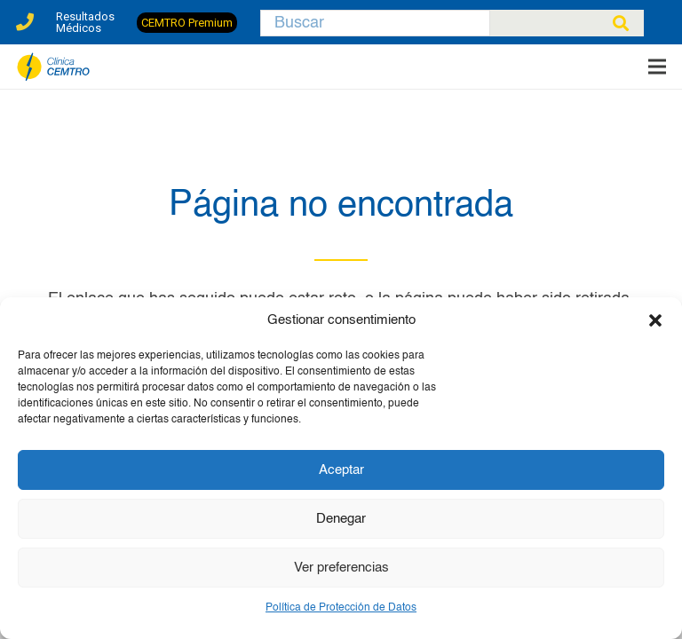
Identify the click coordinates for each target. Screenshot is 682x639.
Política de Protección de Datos (341, 608)
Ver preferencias (341, 567)
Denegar (341, 518)
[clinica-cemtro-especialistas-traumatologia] (53, 67)
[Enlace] (25, 17)
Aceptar (341, 470)
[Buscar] (375, 23)
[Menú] (657, 66)
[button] (655, 320)
